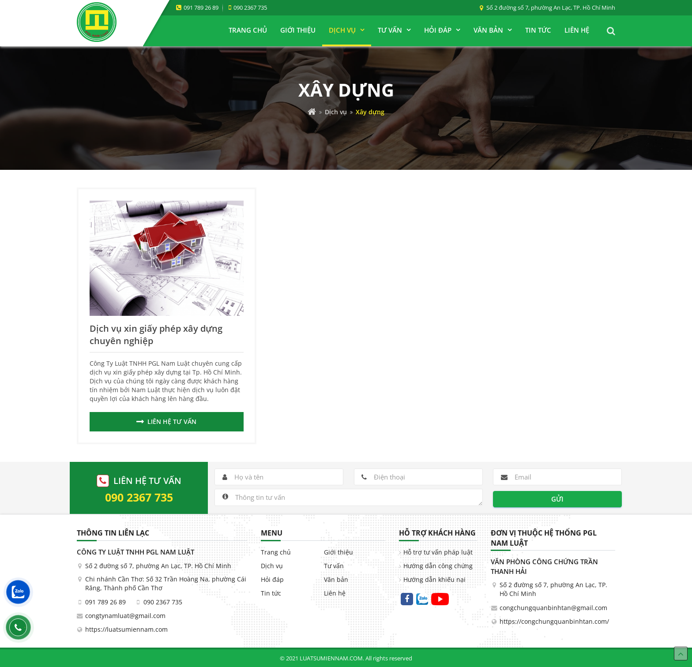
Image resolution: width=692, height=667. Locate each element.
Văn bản (336, 580)
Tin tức (271, 593)
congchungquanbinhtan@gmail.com (553, 608)
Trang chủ (276, 552)
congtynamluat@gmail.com (125, 616)
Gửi (557, 499)
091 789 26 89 (201, 7)
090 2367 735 (250, 7)
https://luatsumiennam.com (126, 629)
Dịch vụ (336, 112)
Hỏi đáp (272, 580)
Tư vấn (334, 566)
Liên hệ (335, 593)
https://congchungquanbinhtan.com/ (554, 622)
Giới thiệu (338, 552)
